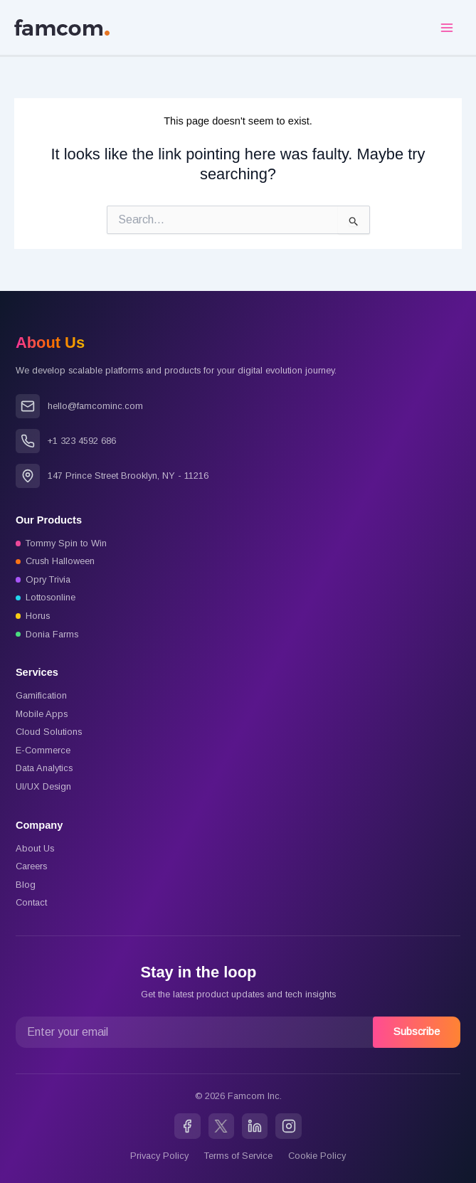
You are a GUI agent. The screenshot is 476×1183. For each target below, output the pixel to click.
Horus (38, 615)
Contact (31, 902)
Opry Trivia (48, 579)
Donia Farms (52, 634)
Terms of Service (238, 1155)
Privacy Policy (159, 1155)
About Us (35, 848)
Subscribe (416, 1031)
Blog (26, 884)
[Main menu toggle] (447, 28)
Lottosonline (50, 597)
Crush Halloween (60, 561)
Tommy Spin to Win (66, 543)
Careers (31, 866)
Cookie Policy (317, 1155)
